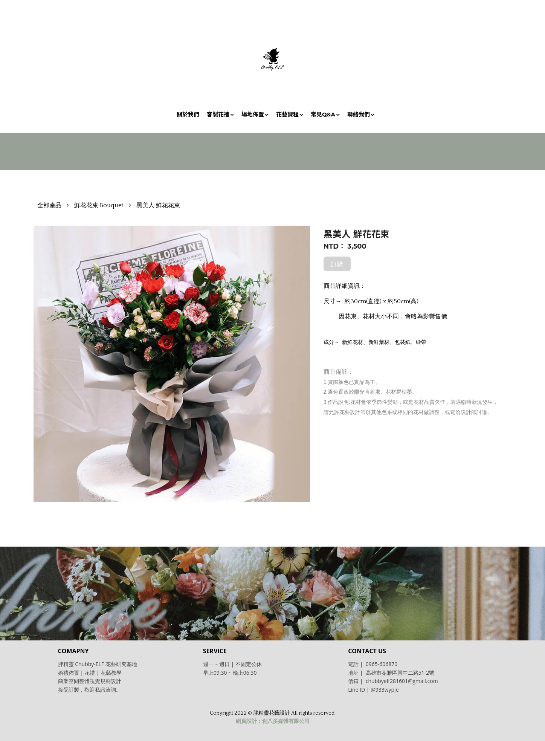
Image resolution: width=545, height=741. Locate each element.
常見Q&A (323, 114)
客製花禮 (218, 114)
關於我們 (188, 114)
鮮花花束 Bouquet (99, 205)
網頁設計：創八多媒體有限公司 (273, 721)
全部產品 (49, 205)
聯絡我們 (358, 114)
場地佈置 (252, 114)
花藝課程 (287, 114)
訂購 (337, 264)
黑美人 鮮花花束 (158, 205)
